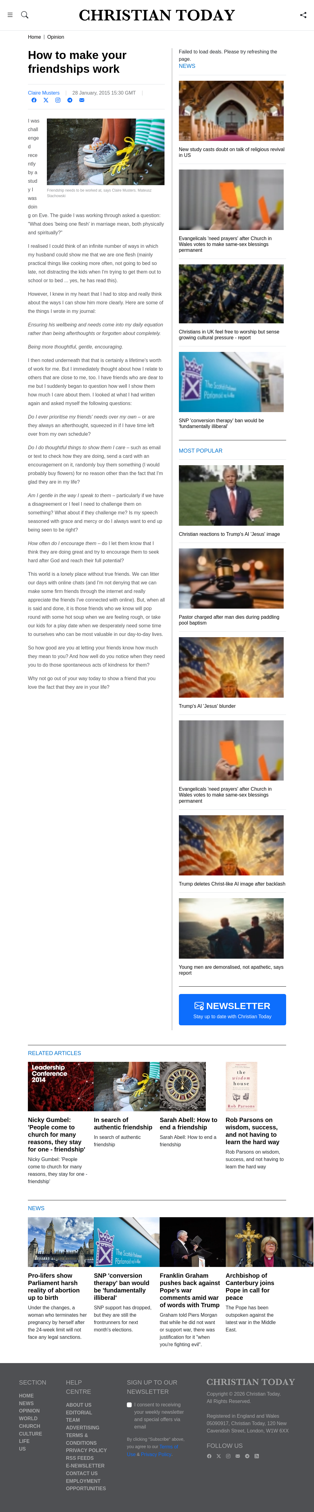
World (28, 1418)
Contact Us (82, 1473)
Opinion (55, 37)
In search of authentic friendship (123, 1123)
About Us (79, 1405)
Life (24, 1441)
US (22, 1449)
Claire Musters (43, 92)
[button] (9, 15)
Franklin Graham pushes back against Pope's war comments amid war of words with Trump (190, 1290)
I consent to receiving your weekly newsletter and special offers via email (159, 1415)
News (26, 1403)
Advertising (82, 1427)
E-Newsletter (85, 1465)
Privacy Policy (86, 1450)
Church (29, 1426)
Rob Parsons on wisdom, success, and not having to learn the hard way (253, 1130)
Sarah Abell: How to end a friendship (188, 1123)
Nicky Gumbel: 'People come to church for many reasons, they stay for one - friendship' (56, 1134)
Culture (30, 1433)
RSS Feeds (80, 1458)
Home (34, 37)
